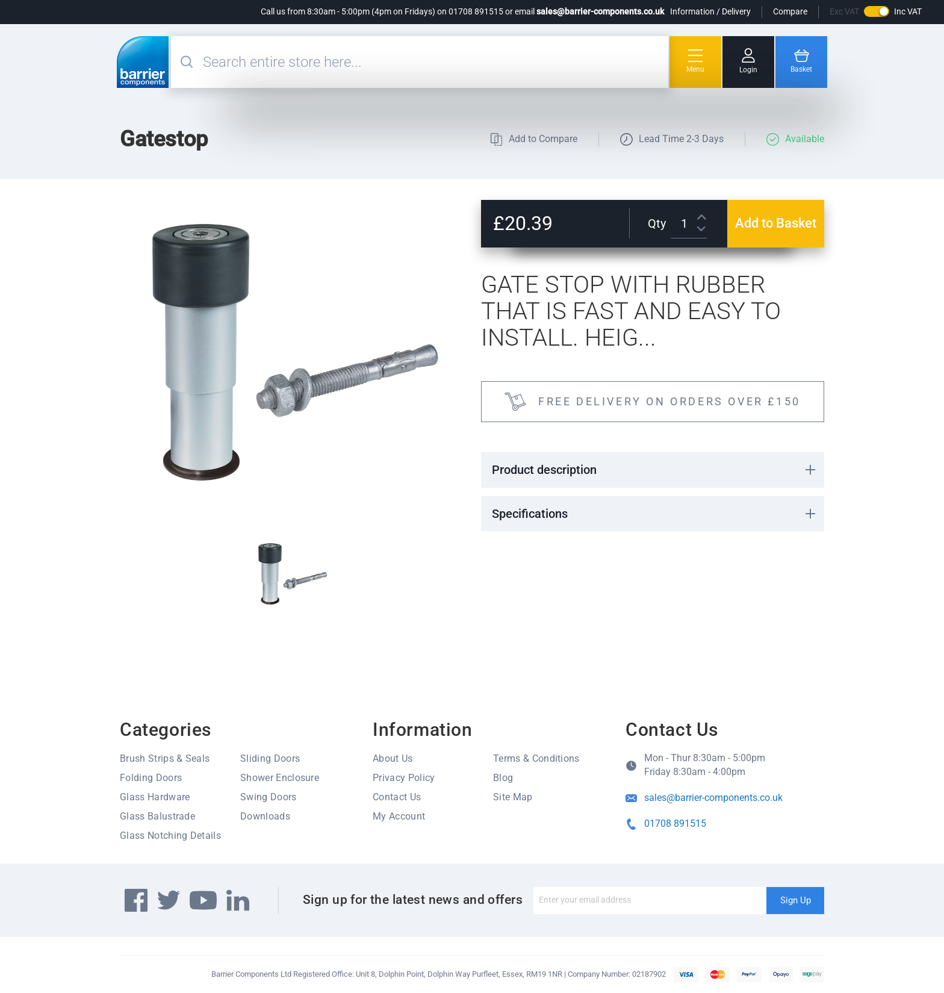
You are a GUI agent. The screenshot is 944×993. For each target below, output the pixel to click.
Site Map (513, 797)
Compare (790, 11)
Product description (544, 469)
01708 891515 (675, 823)
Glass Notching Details (170, 835)
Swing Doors (268, 797)
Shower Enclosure (279, 777)
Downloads (265, 816)
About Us (393, 758)
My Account (399, 816)
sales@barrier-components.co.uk (600, 11)
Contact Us (397, 797)
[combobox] (434, 62)
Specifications (530, 513)
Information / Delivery (710, 11)
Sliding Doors (270, 758)
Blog (503, 777)
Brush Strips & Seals (165, 758)
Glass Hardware (155, 797)
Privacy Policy (404, 777)
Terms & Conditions (536, 758)
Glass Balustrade (157, 816)
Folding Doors (151, 777)
